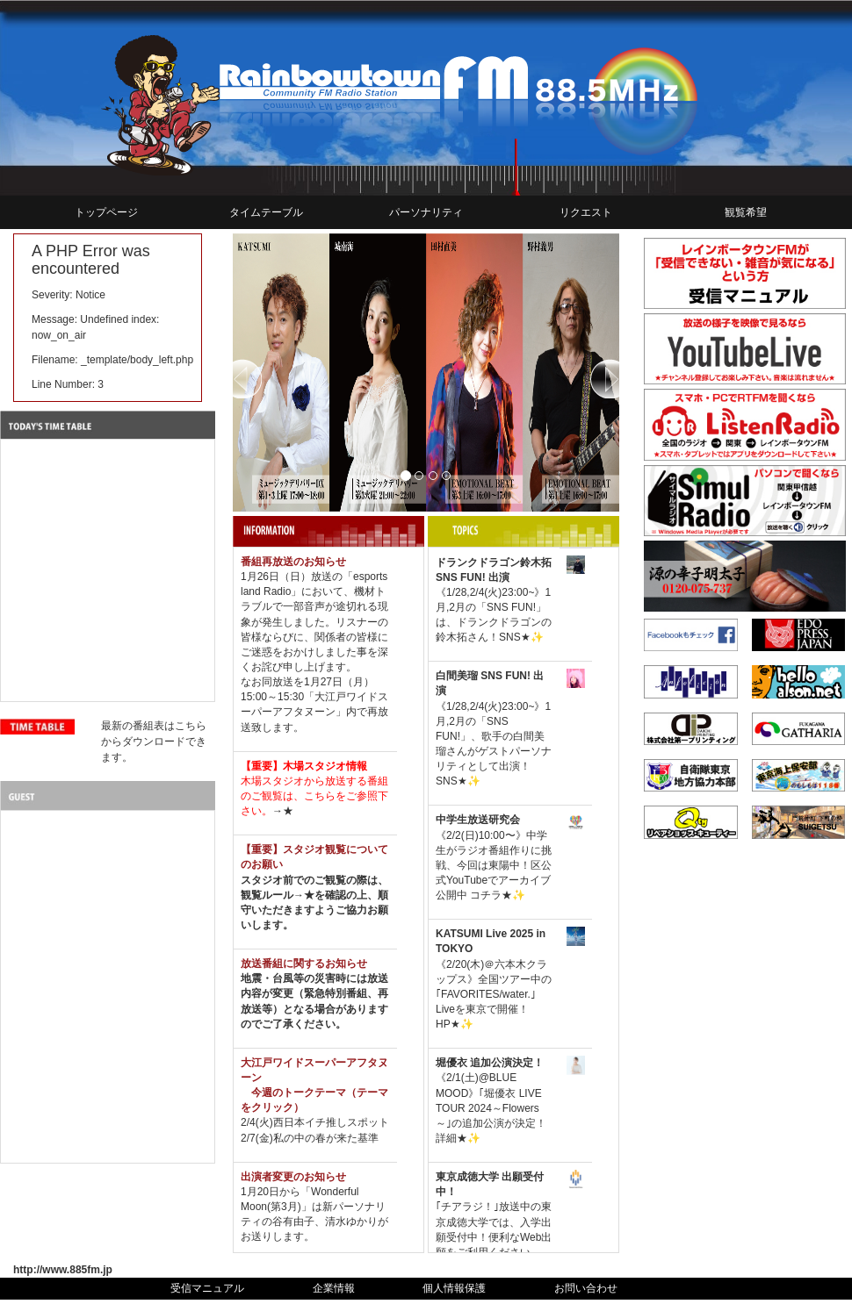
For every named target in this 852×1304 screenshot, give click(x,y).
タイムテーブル (266, 212)
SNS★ (515, 637)
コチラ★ (491, 895)
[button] (262, 372)
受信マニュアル (207, 1288)
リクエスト (586, 212)
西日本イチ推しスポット (331, 1122)
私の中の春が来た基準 (326, 1138)
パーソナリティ (426, 212)
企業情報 (334, 1288)
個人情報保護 (454, 1288)
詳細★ (451, 1138)
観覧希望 (746, 212)
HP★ (448, 1024)
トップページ (106, 212)
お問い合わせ (585, 1288)
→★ (282, 811)
